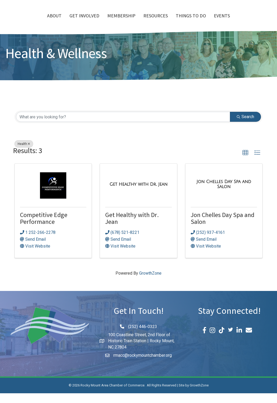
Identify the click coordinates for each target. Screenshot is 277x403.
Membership (91, 21)
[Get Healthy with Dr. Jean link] (138, 194)
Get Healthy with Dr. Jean (132, 229)
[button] (245, 162)
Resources (186, 21)
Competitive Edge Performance (43, 229)
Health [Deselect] (24, 153)
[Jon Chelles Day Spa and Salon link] (224, 194)
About (24, 21)
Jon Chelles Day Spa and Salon (222, 229)
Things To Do (221, 21)
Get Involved (54, 21)
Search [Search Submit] (245, 126)
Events (252, 21)
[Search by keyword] (123, 127)
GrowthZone (150, 282)
